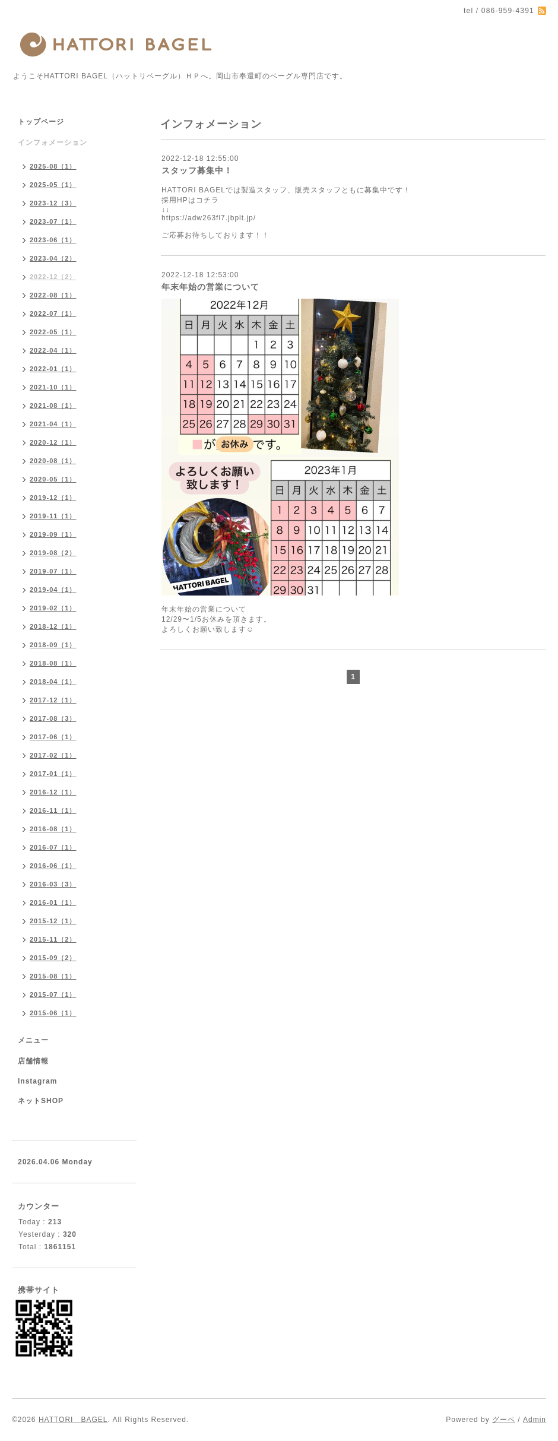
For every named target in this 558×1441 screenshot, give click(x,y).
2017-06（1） (53, 736)
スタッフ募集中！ (197, 170)
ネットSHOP (41, 1101)
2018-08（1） (53, 663)
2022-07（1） (53, 313)
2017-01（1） (53, 773)
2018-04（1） (53, 681)
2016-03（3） (53, 884)
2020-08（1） (53, 460)
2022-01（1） (53, 368)
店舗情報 (33, 1061)
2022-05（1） (53, 331)
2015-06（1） (53, 1012)
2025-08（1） (53, 166)
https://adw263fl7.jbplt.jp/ (208, 218)
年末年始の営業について (210, 287)
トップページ (41, 122)
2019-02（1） (53, 608)
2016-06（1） (53, 865)
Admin (534, 1419)
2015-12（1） (53, 920)
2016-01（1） (53, 902)
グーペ (503, 1419)
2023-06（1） (53, 239)
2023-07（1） (53, 221)
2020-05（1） (53, 479)
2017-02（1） (53, 755)
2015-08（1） (53, 976)
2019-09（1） (53, 534)
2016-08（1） (53, 828)
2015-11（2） (53, 939)
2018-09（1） (53, 644)
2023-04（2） (53, 258)
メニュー (33, 1040)
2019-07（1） (53, 571)
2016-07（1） (53, 847)
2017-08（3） (53, 718)
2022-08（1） (53, 295)
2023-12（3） (53, 203)
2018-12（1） (53, 626)
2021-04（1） (53, 423)
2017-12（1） (53, 700)
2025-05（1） (53, 184)
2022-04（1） (53, 350)
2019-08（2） (53, 552)
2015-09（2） (53, 957)
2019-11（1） (53, 516)
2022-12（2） (53, 276)
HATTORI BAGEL (73, 1419)
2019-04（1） (53, 589)
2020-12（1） (53, 442)
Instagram (37, 1081)
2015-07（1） (53, 994)
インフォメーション (52, 142)
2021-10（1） (53, 387)
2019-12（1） (53, 497)
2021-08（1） (53, 405)
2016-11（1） (53, 810)
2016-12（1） (53, 792)
